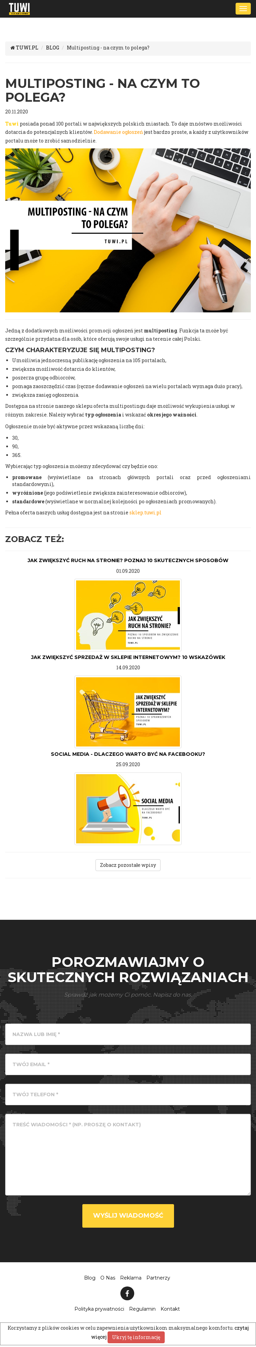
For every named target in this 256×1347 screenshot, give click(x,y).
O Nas (107, 1278)
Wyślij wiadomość (128, 1215)
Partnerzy (158, 1278)
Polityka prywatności (99, 1309)
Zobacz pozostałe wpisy (128, 865)
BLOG (52, 47)
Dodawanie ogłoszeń (118, 132)
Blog (89, 1278)
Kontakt (170, 1309)
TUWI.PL (27, 47)
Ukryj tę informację (136, 1337)
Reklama (130, 1278)
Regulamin (142, 1309)
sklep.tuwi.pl (145, 512)
